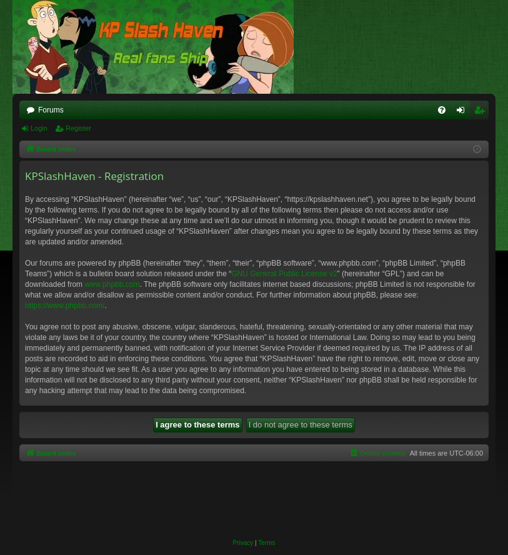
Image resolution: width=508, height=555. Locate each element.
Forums (51, 110)
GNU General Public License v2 (284, 273)
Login (39, 128)
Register (78, 128)
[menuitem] (441, 110)
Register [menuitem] (482, 112)
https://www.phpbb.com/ (64, 305)
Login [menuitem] (463, 112)
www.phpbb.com (111, 284)
